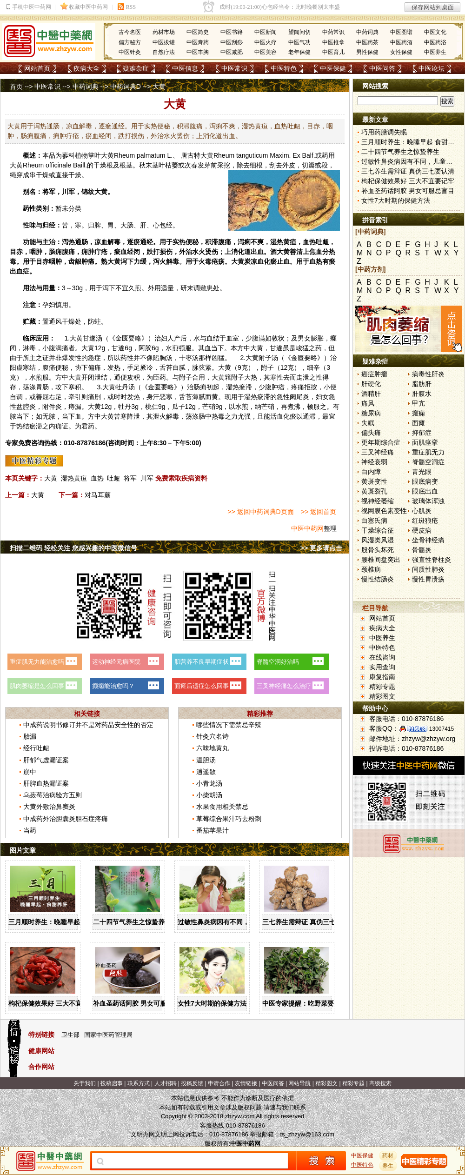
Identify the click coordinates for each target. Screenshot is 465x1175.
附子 (265, 357)
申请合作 (219, 1083)
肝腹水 (422, 393)
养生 (388, 1165)
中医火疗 (265, 42)
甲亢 (418, 403)
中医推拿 (333, 42)
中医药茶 (367, 42)
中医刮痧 (231, 42)
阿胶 (145, 348)
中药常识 (333, 32)
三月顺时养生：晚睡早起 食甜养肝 (58, 922)
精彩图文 (382, 696)
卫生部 (70, 1034)
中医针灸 (130, 52)
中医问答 (382, 68)
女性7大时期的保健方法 (212, 1003)
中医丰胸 (197, 52)
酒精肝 (371, 393)
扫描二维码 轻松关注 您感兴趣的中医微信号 (73, 548)
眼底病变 (425, 481)
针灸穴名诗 (212, 736)
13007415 (441, 729)
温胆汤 (206, 760)
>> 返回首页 (318, 511)
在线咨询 (382, 657)
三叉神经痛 (377, 452)
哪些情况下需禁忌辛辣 (228, 724)
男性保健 (367, 52)
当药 (29, 830)
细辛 (313, 367)
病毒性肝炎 (428, 374)
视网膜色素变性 (384, 510)
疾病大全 (86, 68)
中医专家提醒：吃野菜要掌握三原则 (314, 1003)
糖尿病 (371, 413)
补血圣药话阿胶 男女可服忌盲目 (139, 1003)
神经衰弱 (374, 462)
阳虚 (16, 367)
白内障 (371, 471)
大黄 (107, 155)
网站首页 (37, 68)
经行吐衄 (36, 748)
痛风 (367, 403)
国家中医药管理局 (108, 1034)
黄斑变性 (374, 481)
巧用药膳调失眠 (384, 132)
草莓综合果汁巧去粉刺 (228, 818)
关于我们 (84, 1083)
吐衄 (113, 478)
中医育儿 (333, 52)
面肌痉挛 (425, 442)
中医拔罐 (164, 42)
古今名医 (130, 32)
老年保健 (299, 52)
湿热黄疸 (74, 478)
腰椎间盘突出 (380, 559)
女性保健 (401, 52)
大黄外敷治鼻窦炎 (49, 806)
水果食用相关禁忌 (222, 806)
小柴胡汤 (209, 795)
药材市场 (164, 32)
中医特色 (284, 68)
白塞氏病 (374, 520)
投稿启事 (111, 1083)
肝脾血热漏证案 (46, 783)
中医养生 (435, 52)
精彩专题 (382, 686)
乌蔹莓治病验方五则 (52, 795)
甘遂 (89, 338)
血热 (97, 478)
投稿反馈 (192, 1083)
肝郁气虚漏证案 (46, 760)
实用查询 (382, 667)
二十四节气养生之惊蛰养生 (132, 922)
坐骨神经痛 (428, 540)
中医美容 (265, 52)
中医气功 (299, 42)
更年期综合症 (380, 442)
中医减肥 (231, 52)
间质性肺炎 (428, 569)
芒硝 (208, 406)
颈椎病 (371, 569)
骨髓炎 (422, 550)
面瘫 (418, 423)
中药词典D (125, 86)
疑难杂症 (136, 68)
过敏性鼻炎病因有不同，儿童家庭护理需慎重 (243, 922)
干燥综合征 (377, 530)
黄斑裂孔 (374, 491)
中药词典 (367, 32)
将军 (130, 478)
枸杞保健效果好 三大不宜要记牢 (54, 1003)
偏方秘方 (130, 42)
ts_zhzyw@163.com (307, 1134)
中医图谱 (401, 32)
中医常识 (234, 68)
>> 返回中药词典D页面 (260, 511)
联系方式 (138, 1083)
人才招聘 (165, 1083)
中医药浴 (435, 42)
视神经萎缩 (377, 501)
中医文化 (435, 32)
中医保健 (333, 68)
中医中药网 (307, 528)
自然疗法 (164, 52)
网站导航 (299, 1083)
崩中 (29, 771)
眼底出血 (425, 491)
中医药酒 (401, 42)
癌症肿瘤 (374, 374)
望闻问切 (299, 32)
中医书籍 (231, 32)
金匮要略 (128, 338)
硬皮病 (422, 530)
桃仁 (151, 406)
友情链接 (246, 1083)
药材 (388, 1155)
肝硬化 (371, 383)
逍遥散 (206, 771)
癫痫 (418, 413)
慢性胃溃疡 (428, 579)
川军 (146, 478)
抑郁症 (422, 432)
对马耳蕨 (98, 495)
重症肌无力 (428, 452)
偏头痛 (371, 432)
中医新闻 (265, 32)
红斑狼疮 (425, 520)
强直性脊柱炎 (431, 559)
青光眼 (422, 471)
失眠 (367, 423)
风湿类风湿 (377, 540)
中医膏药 (197, 42)
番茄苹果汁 (212, 830)
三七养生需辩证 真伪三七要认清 (308, 922)
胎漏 (29, 736)
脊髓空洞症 (428, 462)
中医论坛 (431, 68)
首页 (16, 86)
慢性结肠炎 (377, 579)
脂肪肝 (422, 383)
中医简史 (197, 32)
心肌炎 (422, 510)
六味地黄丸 (212, 748)
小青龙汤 (209, 783)
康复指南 (382, 677)
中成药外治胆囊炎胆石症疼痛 (65, 818)
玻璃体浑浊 (428, 501)
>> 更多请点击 (321, 548)
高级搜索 (380, 1083)
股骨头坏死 (377, 550)
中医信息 (185, 68)
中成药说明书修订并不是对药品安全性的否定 (88, 724)
